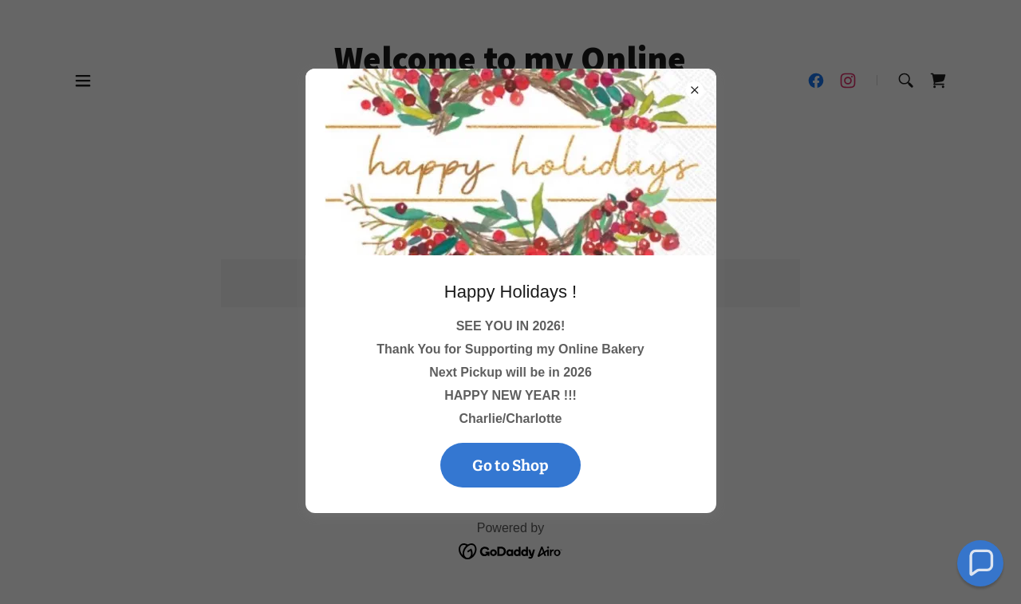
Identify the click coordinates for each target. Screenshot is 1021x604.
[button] (980, 563)
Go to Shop (510, 465)
